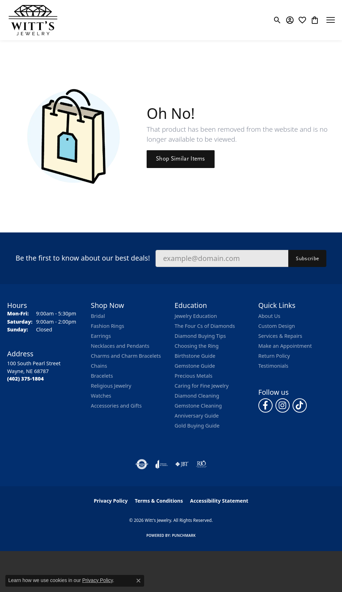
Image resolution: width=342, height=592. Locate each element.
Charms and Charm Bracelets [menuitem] (126, 355)
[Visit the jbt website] (182, 464)
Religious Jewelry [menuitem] (111, 385)
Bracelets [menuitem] (102, 375)
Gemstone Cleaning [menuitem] (198, 405)
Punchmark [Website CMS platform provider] (184, 535)
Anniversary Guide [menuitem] (197, 415)
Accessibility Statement (219, 500)
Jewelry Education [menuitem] (196, 316)
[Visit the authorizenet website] (141, 464)
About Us (269, 316)
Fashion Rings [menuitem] (107, 326)
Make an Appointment (285, 345)
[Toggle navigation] (330, 20)
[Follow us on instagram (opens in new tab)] (282, 405)
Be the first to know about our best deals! (83, 258)
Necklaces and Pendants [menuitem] (120, 345)
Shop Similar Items (180, 158)
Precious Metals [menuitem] (193, 375)
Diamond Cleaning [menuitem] (197, 395)
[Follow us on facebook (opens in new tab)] (265, 405)
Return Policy (274, 355)
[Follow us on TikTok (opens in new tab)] (300, 405)
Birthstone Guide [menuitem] (195, 355)
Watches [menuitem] (101, 395)
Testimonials (273, 365)
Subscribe (307, 258)
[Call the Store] (25, 378)
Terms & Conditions (159, 500)
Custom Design (276, 326)
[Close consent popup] (138, 580)
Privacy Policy (110, 500)
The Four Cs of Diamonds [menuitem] (205, 326)
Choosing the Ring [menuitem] (197, 345)
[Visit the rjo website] (201, 464)
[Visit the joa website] (162, 464)
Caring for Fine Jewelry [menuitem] (202, 385)
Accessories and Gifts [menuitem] (116, 405)
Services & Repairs (280, 335)
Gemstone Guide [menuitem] (195, 365)
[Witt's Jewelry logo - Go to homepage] (33, 20)
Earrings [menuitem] (101, 335)
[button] (277, 20)
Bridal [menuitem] (98, 316)
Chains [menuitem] (99, 365)
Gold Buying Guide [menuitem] (197, 425)
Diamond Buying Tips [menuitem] (200, 335)
